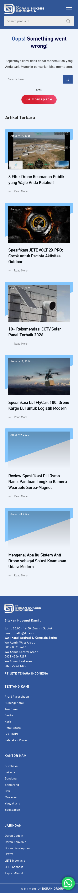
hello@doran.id (25, 633)
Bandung (11, 778)
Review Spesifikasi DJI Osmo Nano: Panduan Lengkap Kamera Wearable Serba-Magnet (39, 466)
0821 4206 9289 (15, 656)
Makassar (11, 797)
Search (68, 21)
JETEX (9, 854)
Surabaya (11, 766)
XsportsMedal (14, 873)
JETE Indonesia (15, 860)
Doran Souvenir (15, 842)
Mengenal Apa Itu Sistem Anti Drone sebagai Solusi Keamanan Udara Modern (39, 546)
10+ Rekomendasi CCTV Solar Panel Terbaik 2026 (39, 317)
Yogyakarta (12, 803)
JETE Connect (14, 866)
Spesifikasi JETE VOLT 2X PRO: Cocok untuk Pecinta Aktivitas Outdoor (39, 241)
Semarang (12, 784)
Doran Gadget (14, 835)
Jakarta (10, 772)
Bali (7, 791)
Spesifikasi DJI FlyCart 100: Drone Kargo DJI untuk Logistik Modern (39, 390)
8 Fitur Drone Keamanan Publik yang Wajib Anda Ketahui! (39, 164)
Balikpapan (12, 809)
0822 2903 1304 (15, 665)
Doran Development (18, 848)
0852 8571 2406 (15, 647)
